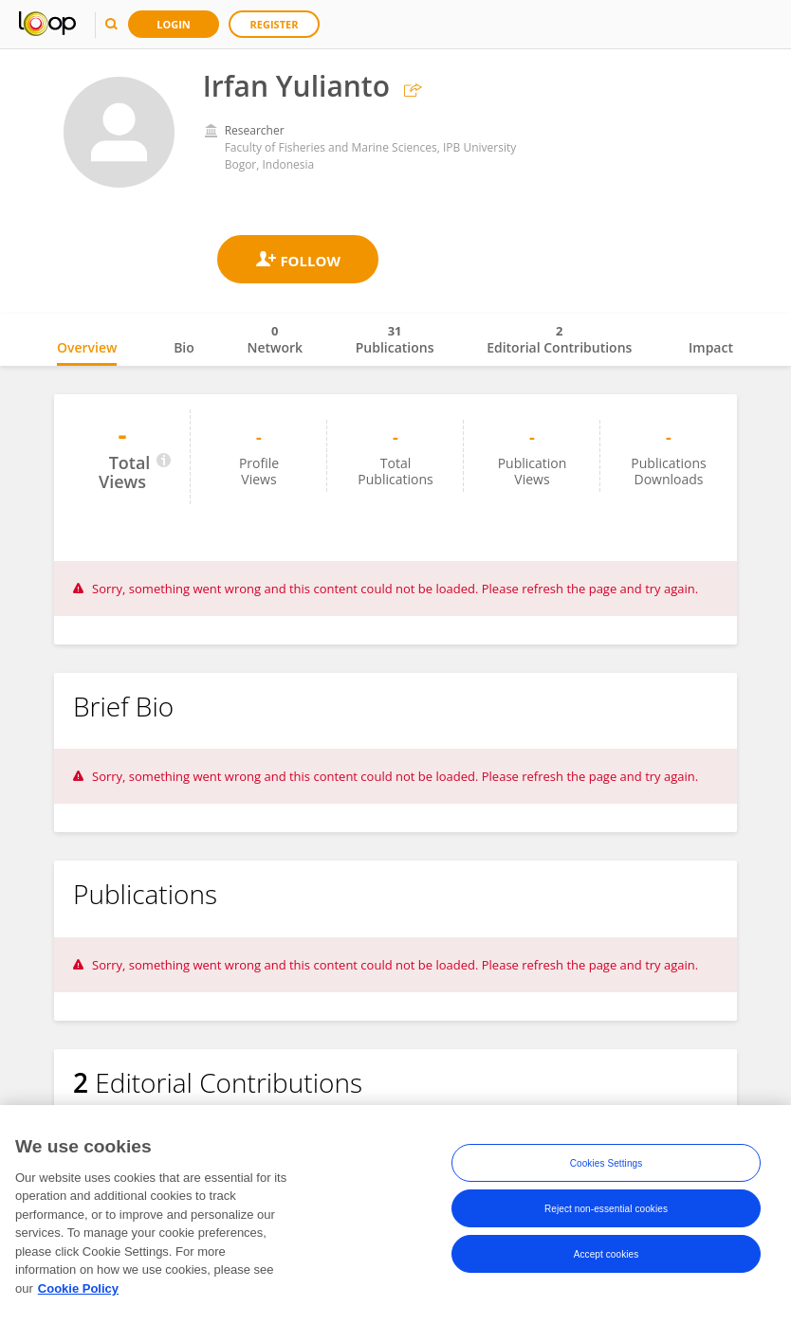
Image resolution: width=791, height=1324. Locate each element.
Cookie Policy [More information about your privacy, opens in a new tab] (78, 1293)
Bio (184, 347)
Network (275, 339)
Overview (87, 347)
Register (274, 24)
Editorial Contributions (559, 339)
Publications (395, 339)
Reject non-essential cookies (606, 1213)
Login (173, 24)
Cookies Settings (606, 1168)
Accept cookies (606, 1259)
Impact (711, 347)
